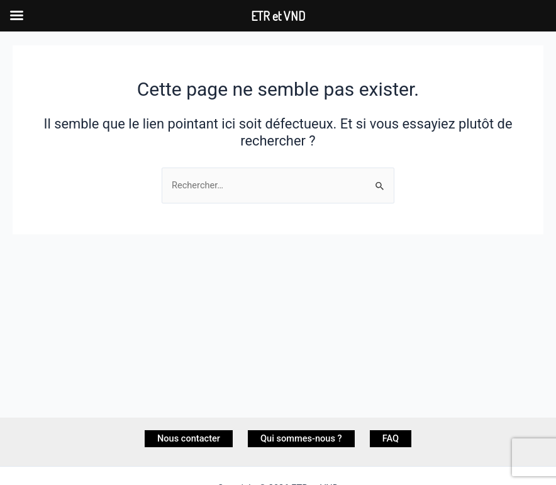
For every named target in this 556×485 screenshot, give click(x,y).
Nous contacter (188, 438)
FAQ (390, 438)
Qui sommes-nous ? (301, 438)
